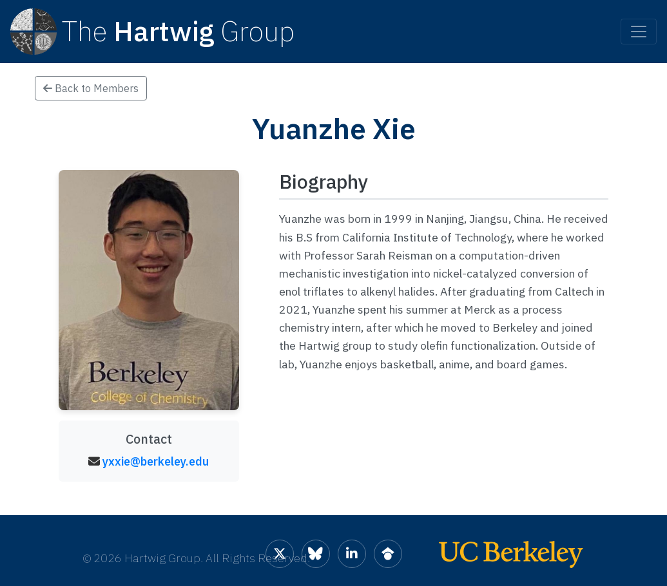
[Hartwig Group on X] (280, 554)
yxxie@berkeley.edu (155, 461)
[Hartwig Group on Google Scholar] (388, 554)
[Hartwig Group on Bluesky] (316, 554)
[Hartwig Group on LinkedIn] (352, 554)
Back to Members (91, 88)
